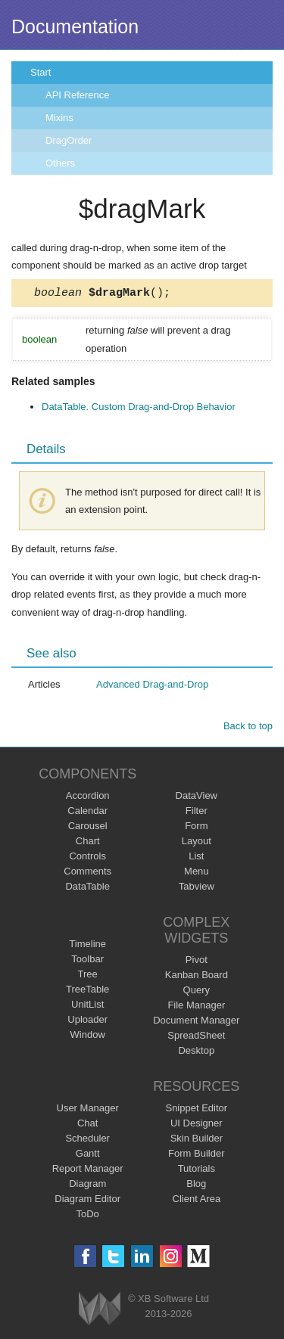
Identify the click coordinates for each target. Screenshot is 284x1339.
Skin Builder (196, 1140)
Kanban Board (196, 977)
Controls (87, 858)
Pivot (197, 962)
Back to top (248, 728)
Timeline (87, 946)
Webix (99, 1311)
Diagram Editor (87, 1201)
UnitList (87, 1006)
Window (87, 1036)
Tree (88, 976)
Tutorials (196, 1170)
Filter (197, 813)
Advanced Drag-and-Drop (152, 686)
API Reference (77, 95)
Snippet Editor (196, 1110)
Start (40, 72)
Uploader (87, 1021)
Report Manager (87, 1170)
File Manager (196, 1007)
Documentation (75, 26)
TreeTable (87, 991)
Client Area (197, 1201)
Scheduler (87, 1140)
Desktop (196, 1052)
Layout (196, 843)
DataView (196, 797)
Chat (87, 1125)
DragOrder (68, 140)
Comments (87, 873)
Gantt (88, 1155)
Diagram (87, 1185)
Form (196, 828)
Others (60, 163)
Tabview (196, 888)
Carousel (88, 828)
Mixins (59, 117)
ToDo (87, 1216)
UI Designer (196, 1125)
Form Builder (196, 1155)
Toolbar (87, 961)
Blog (196, 1185)
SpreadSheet (196, 1037)
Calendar (87, 813)
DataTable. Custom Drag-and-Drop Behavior (139, 409)
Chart (88, 843)
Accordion (88, 797)
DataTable (87, 888)
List (196, 858)
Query (196, 992)
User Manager (88, 1110)
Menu (196, 873)
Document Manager (196, 1022)
